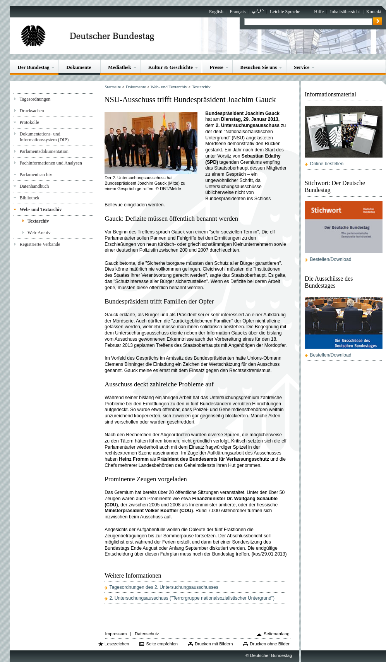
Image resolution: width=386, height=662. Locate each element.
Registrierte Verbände (39, 244)
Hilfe (319, 11)
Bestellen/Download (330, 259)
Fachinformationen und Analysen (50, 163)
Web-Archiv (39, 232)
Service (301, 67)
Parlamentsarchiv (35, 174)
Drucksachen (31, 110)
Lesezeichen (117, 643)
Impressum (116, 633)
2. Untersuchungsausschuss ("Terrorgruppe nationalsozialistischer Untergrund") (191, 598)
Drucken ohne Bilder (269, 643)
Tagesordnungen (34, 99)
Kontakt (373, 11)
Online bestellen (326, 163)
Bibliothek (29, 198)
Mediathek (119, 67)
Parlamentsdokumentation (43, 151)
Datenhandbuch (34, 186)
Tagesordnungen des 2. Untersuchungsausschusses (163, 587)
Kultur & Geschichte (170, 67)
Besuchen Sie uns (258, 67)
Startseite (113, 86)
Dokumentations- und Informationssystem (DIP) (44, 136)
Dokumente (78, 67)
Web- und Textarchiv (40, 209)
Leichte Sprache (285, 11)
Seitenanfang (277, 633)
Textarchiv (38, 221)
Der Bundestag (34, 67)
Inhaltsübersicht (345, 11)
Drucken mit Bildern (214, 643)
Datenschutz (147, 633)
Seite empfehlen (162, 643)
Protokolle (29, 122)
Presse (216, 67)
